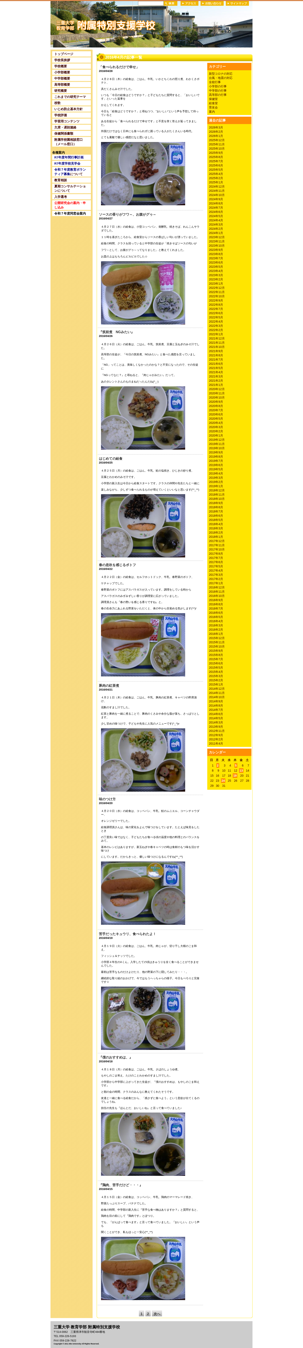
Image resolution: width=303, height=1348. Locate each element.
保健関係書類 (63, 133)
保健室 (213, 99)
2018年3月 (216, 528)
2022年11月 (217, 292)
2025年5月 (216, 169)
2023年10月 (217, 245)
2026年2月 (216, 131)
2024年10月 (217, 195)
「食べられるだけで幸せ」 (119, 67)
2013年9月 (216, 726)
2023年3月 (216, 275)
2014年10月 (217, 697)
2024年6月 (216, 212)
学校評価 (60, 115)
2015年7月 (216, 659)
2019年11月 (217, 444)
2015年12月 (217, 638)
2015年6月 (216, 663)
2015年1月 (216, 684)
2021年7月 (216, 359)
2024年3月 (216, 224)
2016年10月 (217, 596)
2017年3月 (216, 574)
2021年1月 (216, 385)
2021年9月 (216, 351)
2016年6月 (216, 612)
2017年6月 (216, 562)
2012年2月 (216, 739)
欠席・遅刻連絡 (65, 127)
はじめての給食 (110, 458)
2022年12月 (217, 287)
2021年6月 (216, 363)
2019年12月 (217, 439)
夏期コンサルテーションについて (70, 188)
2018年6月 (216, 515)
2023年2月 (216, 279)
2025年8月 (216, 157)
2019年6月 (216, 465)
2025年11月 (217, 144)
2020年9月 (216, 401)
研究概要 (60, 90)
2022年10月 (217, 296)
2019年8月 (216, 456)
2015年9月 (216, 650)
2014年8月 (216, 705)
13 (241, 770)
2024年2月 (216, 228)
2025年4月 (216, 174)
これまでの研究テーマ (70, 97)
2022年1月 (216, 334)
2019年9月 (216, 452)
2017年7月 (216, 558)
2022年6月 (216, 313)
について (70, 172)
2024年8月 (216, 203)
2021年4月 (216, 372)
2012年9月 (216, 735)
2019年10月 (217, 448)
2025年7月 (216, 161)
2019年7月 (216, 460)
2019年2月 (216, 482)
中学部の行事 (218, 90)
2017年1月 (216, 583)
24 (223, 780)
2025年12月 (217, 140)
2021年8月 (216, 355)
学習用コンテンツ (67, 121)
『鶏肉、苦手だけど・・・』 (121, 1185)
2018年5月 (216, 520)
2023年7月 (216, 258)
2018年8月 (216, 507)
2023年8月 (216, 254)
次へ (157, 1314)
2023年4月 (216, 271)
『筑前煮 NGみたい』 (116, 332)
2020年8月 (216, 406)
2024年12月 (217, 186)
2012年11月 (217, 731)
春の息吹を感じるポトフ (117, 565)
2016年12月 (217, 587)
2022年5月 (216, 317)
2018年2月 (216, 532)
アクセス (189, 3)
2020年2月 (216, 431)
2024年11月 (217, 190)
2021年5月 (216, 368)
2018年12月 (217, 490)
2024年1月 (216, 233)
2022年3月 (216, 325)
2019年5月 (216, 469)
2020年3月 (216, 427)
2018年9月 (216, 503)
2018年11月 (217, 494)
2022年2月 (216, 330)
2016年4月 (216, 621)
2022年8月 (216, 304)
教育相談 (60, 180)
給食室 (213, 103)
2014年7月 (216, 709)
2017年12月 (217, 541)
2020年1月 (216, 435)
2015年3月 (216, 676)
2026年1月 (216, 136)
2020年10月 (217, 397)
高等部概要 (62, 84)
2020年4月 (216, 423)
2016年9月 (216, 600)
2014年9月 (216, 701)
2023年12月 (217, 237)
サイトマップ (237, 3)
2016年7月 (216, 608)
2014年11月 (217, 693)
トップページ (63, 54)
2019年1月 (216, 486)
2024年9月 (216, 199)
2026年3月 (216, 127)
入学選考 (60, 197)
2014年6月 (216, 714)
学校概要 (60, 66)
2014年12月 (217, 688)
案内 (212, 111)
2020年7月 (216, 410)
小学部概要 (62, 72)
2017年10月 (217, 549)
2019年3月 (216, 477)
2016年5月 (216, 617)
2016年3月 (216, 625)
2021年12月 (217, 338)
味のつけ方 (107, 799)
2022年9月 (216, 300)
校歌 (57, 103)
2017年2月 (216, 579)
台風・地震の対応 (221, 78)
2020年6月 (216, 414)
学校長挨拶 (62, 60)
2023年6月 (216, 262)
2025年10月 (217, 148)
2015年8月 (216, 655)
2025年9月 (216, 152)
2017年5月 (216, 566)
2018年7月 (216, 511)
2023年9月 (216, 249)
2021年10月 (217, 347)
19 (235, 775)
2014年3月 (216, 722)
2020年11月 (217, 393)
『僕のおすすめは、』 (116, 1057)
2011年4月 (216, 743)
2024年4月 (216, 220)
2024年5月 (216, 216)
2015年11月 (217, 642)
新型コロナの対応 (221, 73)
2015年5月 (216, 667)
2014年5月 (216, 718)
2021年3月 (216, 376)
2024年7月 (216, 207)
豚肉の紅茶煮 (109, 685)
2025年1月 (216, 182)
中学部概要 (62, 78)
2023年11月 (217, 241)
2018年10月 (217, 498)
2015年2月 (216, 680)
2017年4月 (216, 570)
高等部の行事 (218, 94)
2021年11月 (217, 342)
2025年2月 (216, 178)
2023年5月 (216, 266)
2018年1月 (216, 536)
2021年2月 (216, 380)
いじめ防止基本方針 (68, 109)
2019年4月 (216, 473)
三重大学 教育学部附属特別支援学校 (91, 24)
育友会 (213, 107)
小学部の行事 (218, 86)
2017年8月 (216, 553)
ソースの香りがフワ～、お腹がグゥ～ (127, 214)
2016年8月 (216, 604)
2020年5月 (216, 418)
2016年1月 (216, 633)
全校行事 (215, 82)
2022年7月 (216, 309)
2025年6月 (216, 165)
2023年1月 (216, 283)
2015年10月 (217, 646)
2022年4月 (216, 321)
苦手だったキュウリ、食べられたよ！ (127, 934)
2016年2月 (216, 629)
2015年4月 (216, 671)
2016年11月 (217, 591)
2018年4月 (216, 524)
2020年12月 (217, 389)
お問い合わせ (212, 3)
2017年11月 (217, 545)
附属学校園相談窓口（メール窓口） (68, 142)
